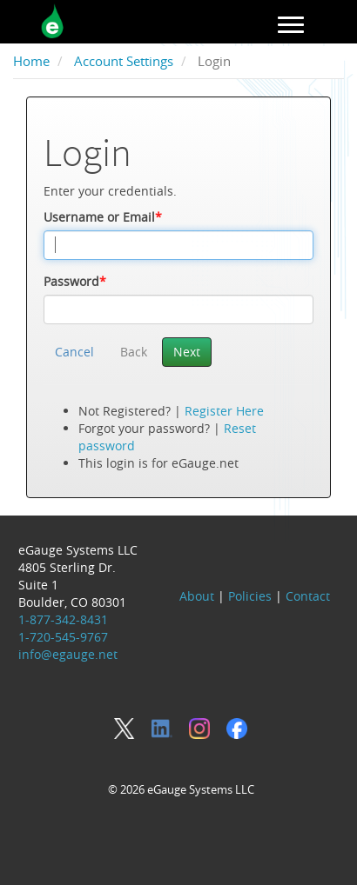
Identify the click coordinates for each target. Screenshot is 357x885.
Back (133, 351)
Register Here (224, 411)
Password (75, 281)
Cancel (74, 351)
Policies (250, 596)
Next (186, 351)
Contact (308, 596)
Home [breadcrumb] (31, 61)
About (196, 596)
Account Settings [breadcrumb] (123, 61)
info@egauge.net (68, 654)
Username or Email (103, 217)
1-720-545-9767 (63, 637)
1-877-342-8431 (63, 619)
